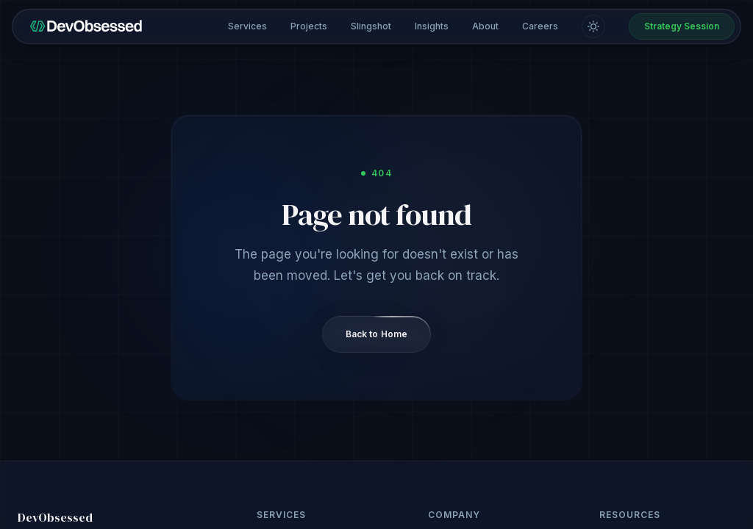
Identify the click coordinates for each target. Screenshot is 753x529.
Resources (629, 514)
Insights (432, 26)
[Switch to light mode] (593, 26)
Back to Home (376, 333)
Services (247, 26)
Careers (540, 26)
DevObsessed (55, 517)
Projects (308, 26)
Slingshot (371, 26)
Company (454, 514)
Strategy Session (681, 26)
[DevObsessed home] (86, 26)
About (485, 26)
